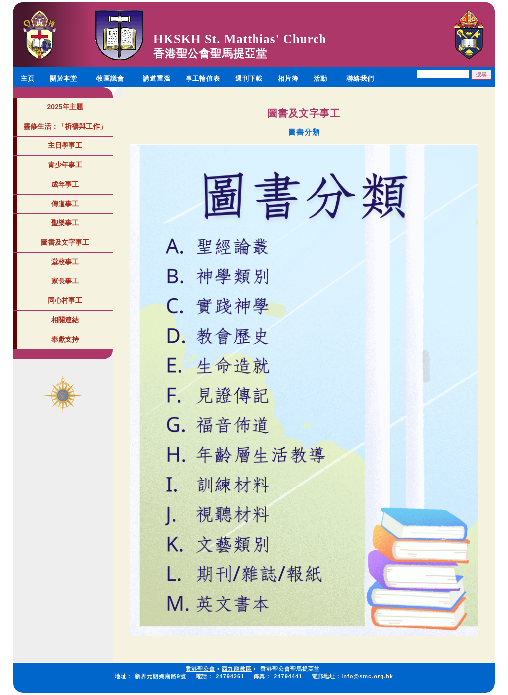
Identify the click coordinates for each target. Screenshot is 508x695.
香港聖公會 (200, 669)
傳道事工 (65, 204)
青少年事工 (65, 165)
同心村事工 (65, 300)
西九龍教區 (237, 669)
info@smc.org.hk (367, 676)
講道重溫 (157, 78)
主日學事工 (65, 145)
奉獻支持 (65, 339)
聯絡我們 (360, 78)
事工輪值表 (203, 78)
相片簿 (288, 78)
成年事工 (65, 184)
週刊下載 (249, 78)
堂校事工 (65, 262)
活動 (320, 78)
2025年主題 (65, 107)
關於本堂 (63, 78)
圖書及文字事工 (65, 242)
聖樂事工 (65, 223)
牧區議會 (110, 78)
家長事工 (65, 281)
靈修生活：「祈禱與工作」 (65, 126)
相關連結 (65, 320)
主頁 (28, 78)
